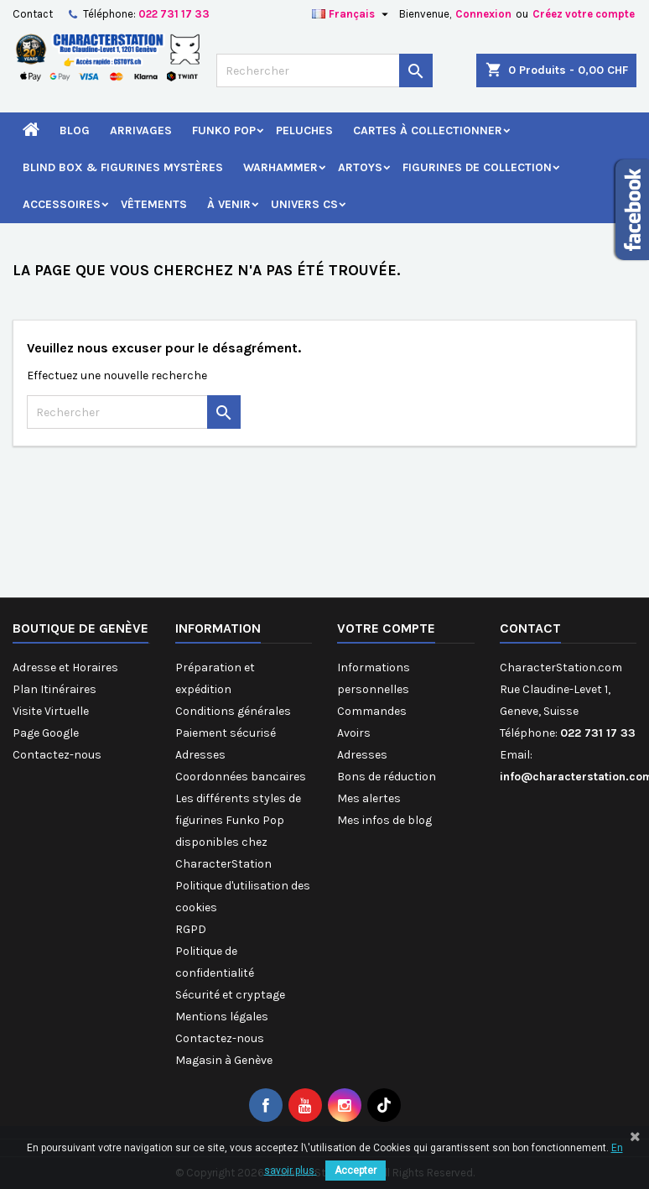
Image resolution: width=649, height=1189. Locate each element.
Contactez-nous (57, 755)
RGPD (190, 929)
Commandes (372, 711)
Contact (33, 14)
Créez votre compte (583, 14)
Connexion (483, 14)
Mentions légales (221, 1016)
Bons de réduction (386, 776)
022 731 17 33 (174, 14)
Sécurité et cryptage (230, 995)
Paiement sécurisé (225, 733)
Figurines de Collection (477, 167)
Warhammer (280, 167)
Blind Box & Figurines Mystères (123, 167)
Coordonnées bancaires (240, 776)
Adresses (200, 755)
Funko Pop (224, 130)
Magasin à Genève (224, 1060)
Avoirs (354, 733)
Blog (75, 130)
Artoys (360, 167)
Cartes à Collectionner (427, 130)
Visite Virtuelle (51, 711)
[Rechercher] (324, 70)
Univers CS (304, 204)
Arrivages (141, 130)
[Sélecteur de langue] (352, 14)
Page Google (46, 733)
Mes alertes (369, 798)
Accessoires (62, 204)
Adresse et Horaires (65, 667)
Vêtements (154, 204)
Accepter (355, 1170)
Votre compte (386, 628)
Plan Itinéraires (54, 689)
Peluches (304, 130)
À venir (229, 204)
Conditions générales (233, 711)
